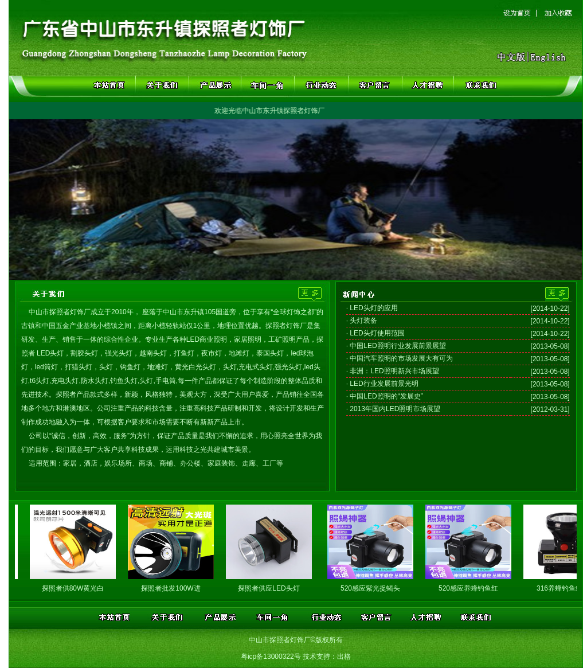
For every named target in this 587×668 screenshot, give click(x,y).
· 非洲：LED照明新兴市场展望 (392, 371)
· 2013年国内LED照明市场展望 (393, 409)
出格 (344, 657)
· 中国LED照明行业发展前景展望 (396, 346)
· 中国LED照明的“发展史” (384, 396)
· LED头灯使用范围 (375, 333)
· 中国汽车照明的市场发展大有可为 (399, 358)
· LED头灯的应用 (372, 308)
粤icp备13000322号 (271, 657)
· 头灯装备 (362, 321)
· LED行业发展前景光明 (382, 384)
